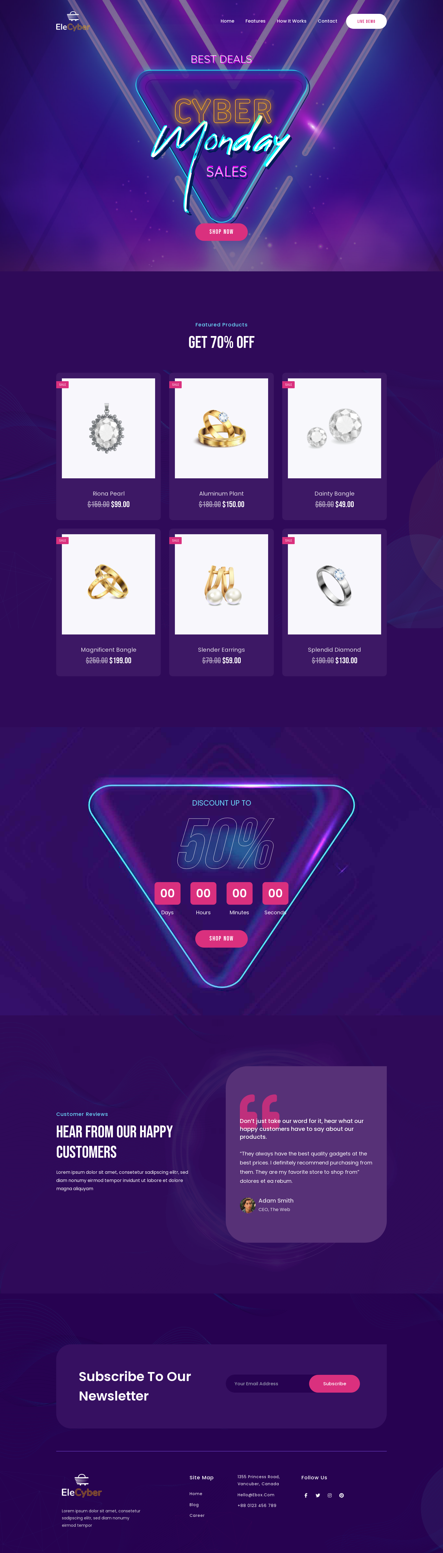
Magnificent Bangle (108, 650)
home (196, 1494)
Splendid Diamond (334, 650)
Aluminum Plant (221, 494)
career (197, 1515)
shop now (221, 232)
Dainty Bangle (334, 494)
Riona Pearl (109, 494)
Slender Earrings (221, 650)
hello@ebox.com (256, 1495)
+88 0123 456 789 (257, 1505)
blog (194, 1505)
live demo (366, 21)
